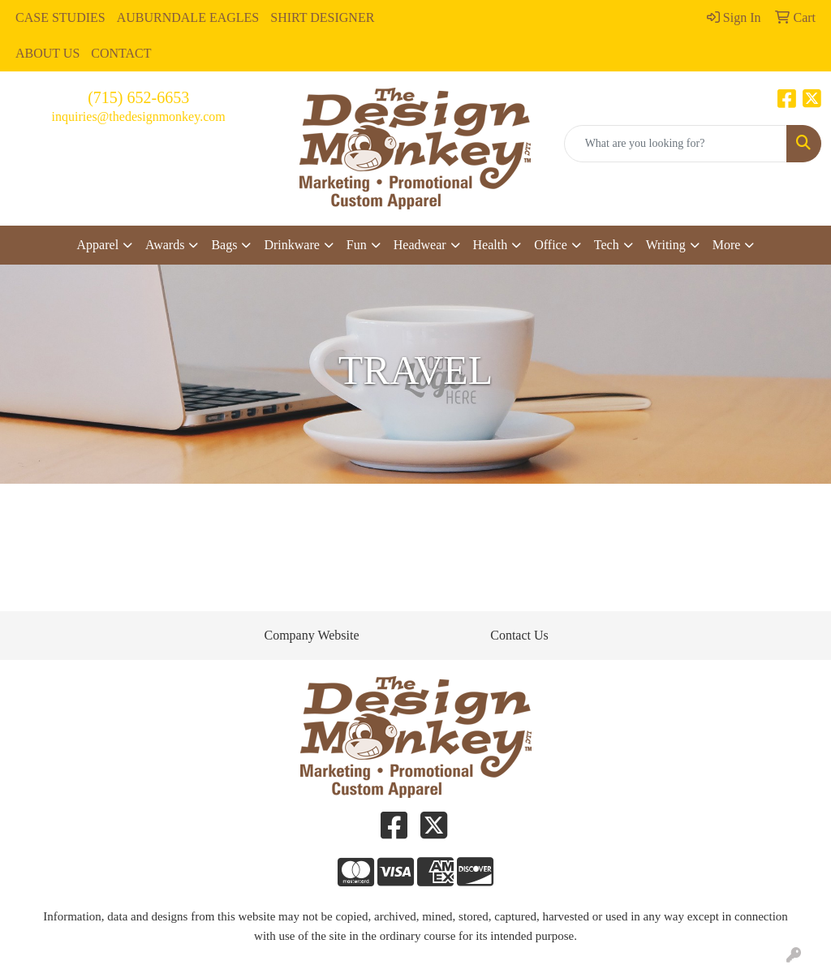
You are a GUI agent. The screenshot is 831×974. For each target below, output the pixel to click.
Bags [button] (224, 245)
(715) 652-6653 (138, 97)
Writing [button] (666, 245)
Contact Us (519, 635)
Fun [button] (357, 245)
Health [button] (490, 245)
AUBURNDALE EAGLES (188, 17)
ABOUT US (47, 53)
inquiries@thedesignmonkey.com (139, 116)
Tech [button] (606, 245)
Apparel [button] (98, 245)
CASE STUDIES (60, 17)
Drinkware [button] (291, 245)
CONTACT (121, 53)
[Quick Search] (675, 143)
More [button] (727, 245)
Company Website (311, 635)
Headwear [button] (420, 245)
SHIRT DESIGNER (322, 17)
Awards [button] (164, 245)
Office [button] (550, 245)
